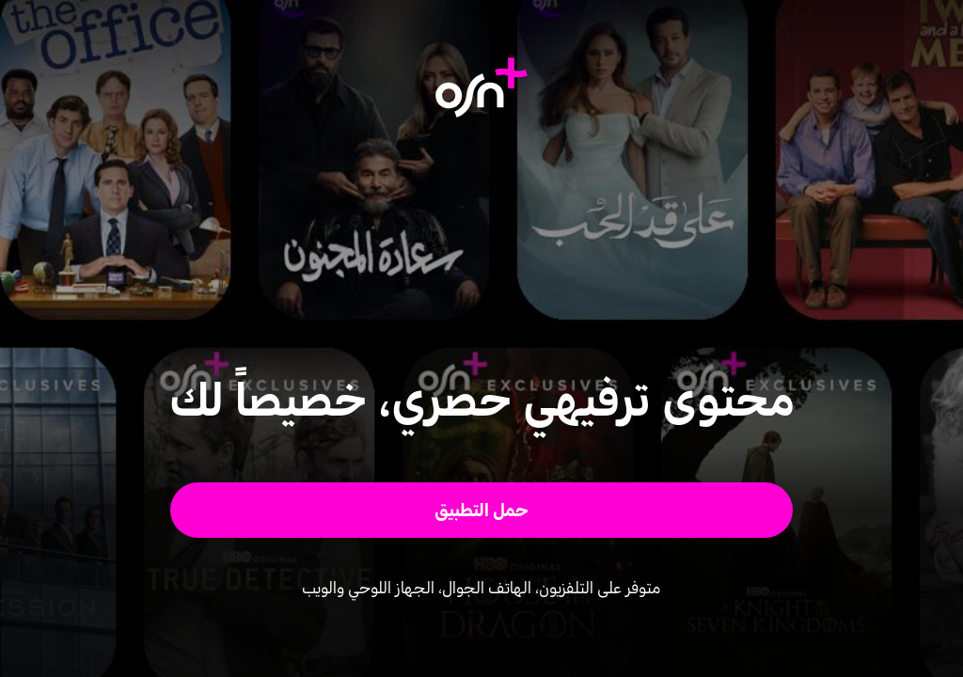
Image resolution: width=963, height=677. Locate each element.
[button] (482, 510)
